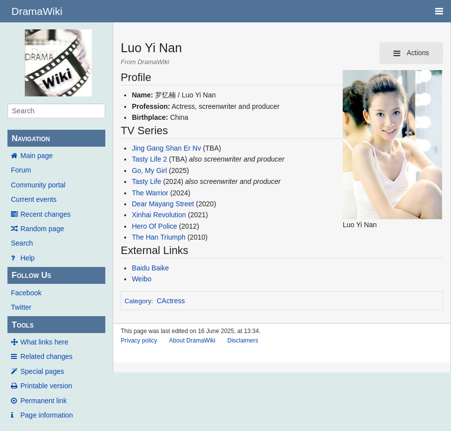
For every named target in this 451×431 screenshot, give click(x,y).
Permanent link (43, 401)
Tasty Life (146, 181)
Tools (22, 325)
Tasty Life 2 (149, 159)
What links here (44, 342)
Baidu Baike (150, 268)
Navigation (30, 138)
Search (22, 243)
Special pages (42, 371)
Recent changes (45, 214)
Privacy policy (139, 340)
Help (27, 258)
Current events (34, 199)
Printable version (46, 386)
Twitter (21, 307)
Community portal (38, 185)
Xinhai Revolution (159, 215)
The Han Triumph (158, 237)
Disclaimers (242, 340)
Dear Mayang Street (163, 204)
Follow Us (31, 275)
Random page (42, 229)
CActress (171, 301)
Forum (21, 170)
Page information (46, 415)
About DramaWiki (192, 340)
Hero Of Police (154, 226)
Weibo (141, 279)
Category (138, 301)
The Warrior (150, 193)
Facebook (26, 293)
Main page (36, 156)
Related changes (46, 356)
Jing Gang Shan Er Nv (166, 148)
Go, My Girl (149, 170)
